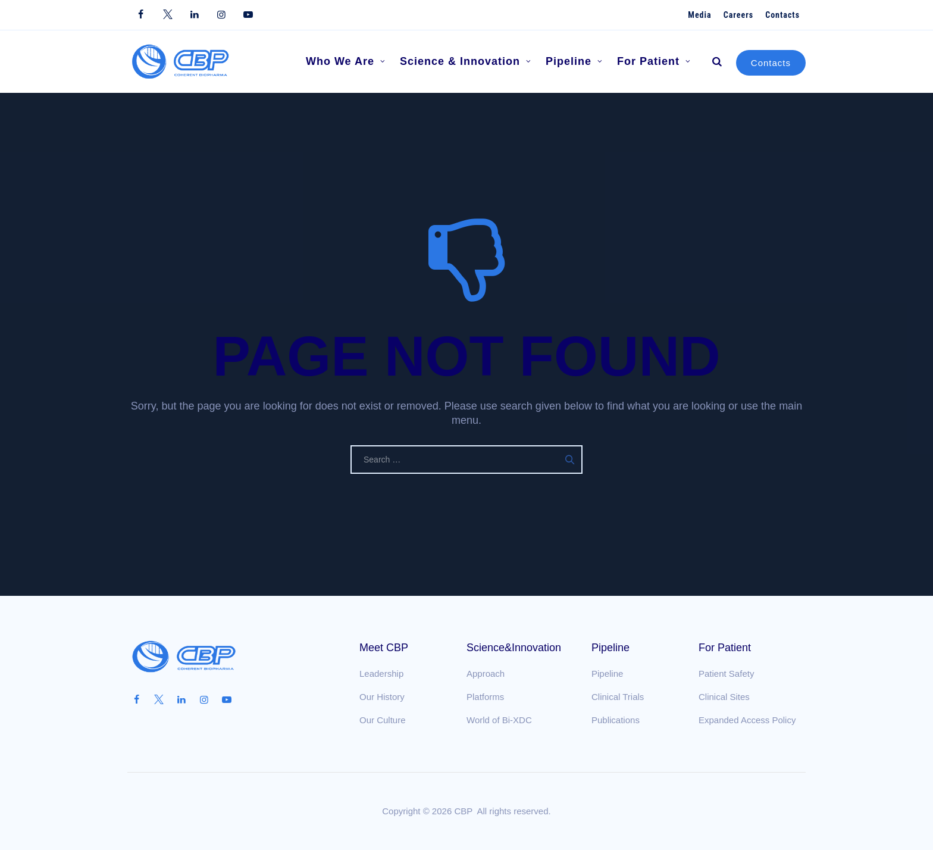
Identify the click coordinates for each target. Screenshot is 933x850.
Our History (382, 697)
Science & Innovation (465, 61)
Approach (486, 673)
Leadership (381, 673)
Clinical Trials (617, 697)
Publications (615, 720)
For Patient (654, 61)
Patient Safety (726, 673)
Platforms (485, 697)
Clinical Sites (724, 697)
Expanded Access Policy (747, 720)
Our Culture (382, 720)
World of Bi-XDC (499, 720)
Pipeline (574, 61)
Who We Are (346, 61)
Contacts (771, 63)
